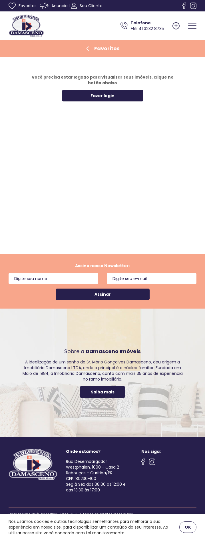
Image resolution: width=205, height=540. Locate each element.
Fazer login (102, 96)
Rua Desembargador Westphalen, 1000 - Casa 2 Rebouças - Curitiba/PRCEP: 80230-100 (92, 470)
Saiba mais (102, 392)
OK (188, 527)
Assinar (103, 294)
